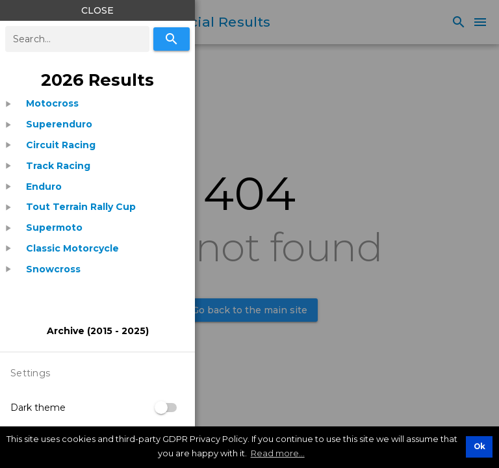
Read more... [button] (278, 453)
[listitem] (52, 103)
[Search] (171, 39)
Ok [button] (479, 446)
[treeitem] (97, 103)
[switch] (166, 408)
